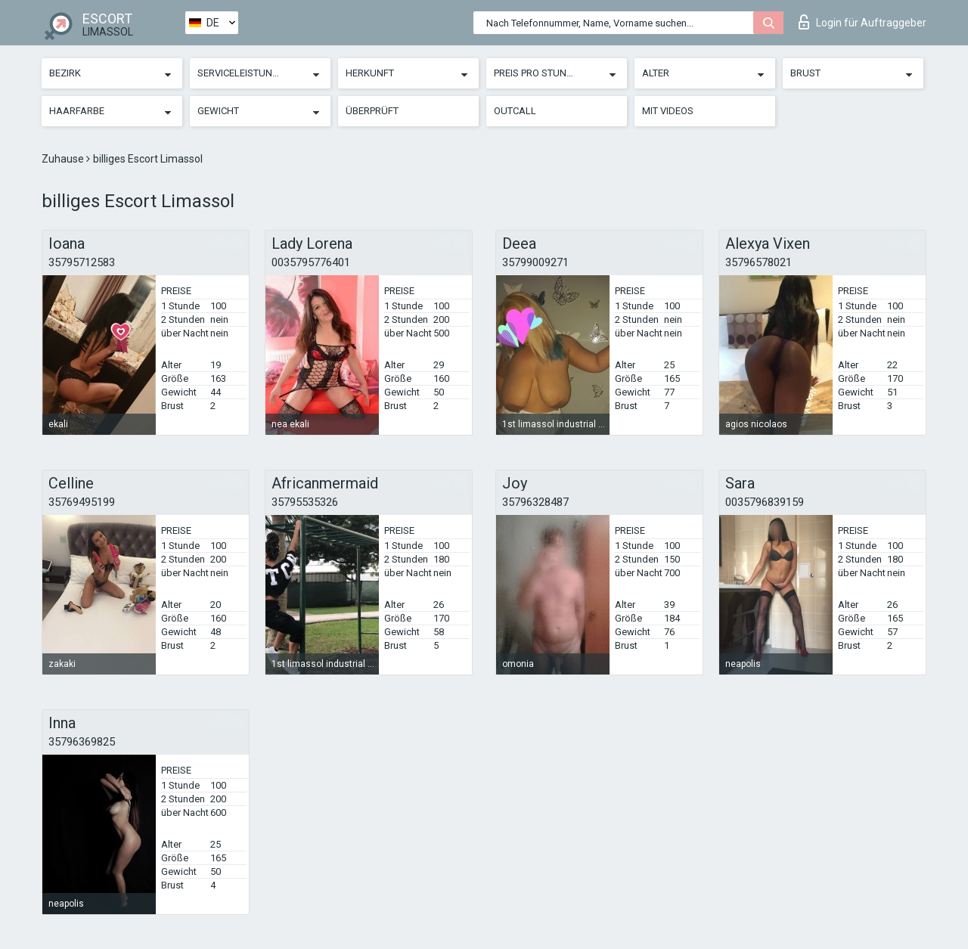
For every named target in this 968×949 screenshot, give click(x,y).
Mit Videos (667, 110)
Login (862, 22)
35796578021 (758, 262)
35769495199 (81, 502)
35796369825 (81, 742)
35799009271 (535, 262)
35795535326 (304, 502)
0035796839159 (764, 502)
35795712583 (81, 262)
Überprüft (372, 110)
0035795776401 (310, 262)
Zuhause (64, 159)
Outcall (515, 110)
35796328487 (535, 502)
